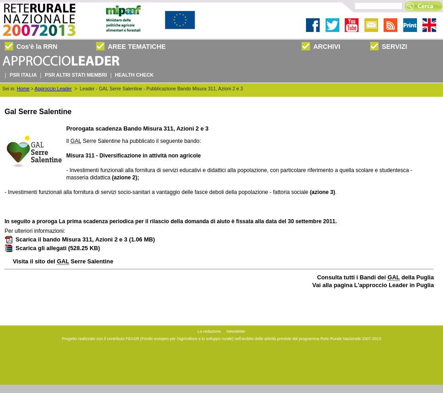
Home (23, 88)
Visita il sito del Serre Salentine (63, 261)
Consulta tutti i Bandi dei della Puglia (375, 277)
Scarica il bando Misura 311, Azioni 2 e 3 (80, 239)
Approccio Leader (53, 88)
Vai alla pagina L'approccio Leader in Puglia (373, 285)
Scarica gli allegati (52, 248)
